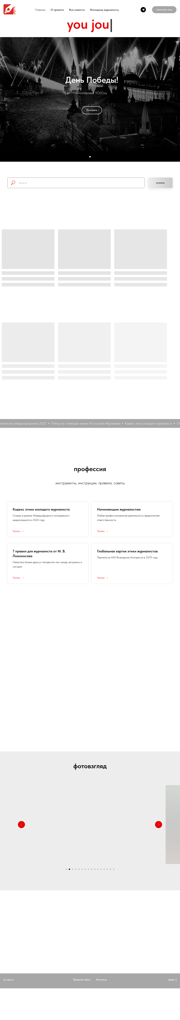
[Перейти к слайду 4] (75, 869)
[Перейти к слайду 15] (110, 869)
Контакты (101, 992)
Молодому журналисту (104, 9)
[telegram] (143, 9)
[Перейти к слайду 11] (98, 869)
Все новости (77, 9)
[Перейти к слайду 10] (94, 869)
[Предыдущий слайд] (21, 824)
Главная (40, 9)
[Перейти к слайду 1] (66, 869)
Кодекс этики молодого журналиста (41, 509)
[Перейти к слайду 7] (85, 869)
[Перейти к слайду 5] (79, 869)
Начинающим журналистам (119, 509)
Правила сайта (81, 992)
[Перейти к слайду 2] (69, 869)
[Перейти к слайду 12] (101, 869)
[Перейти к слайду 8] (88, 869)
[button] (164, 9)
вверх (172, 992)
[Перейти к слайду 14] (107, 869)
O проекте (57, 9)
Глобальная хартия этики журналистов (127, 551)
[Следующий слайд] (158, 824)
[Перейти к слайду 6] (82, 869)
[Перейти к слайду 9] (91, 869)
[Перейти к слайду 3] (72, 869)
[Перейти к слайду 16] (113, 869)
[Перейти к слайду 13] (104, 869)
